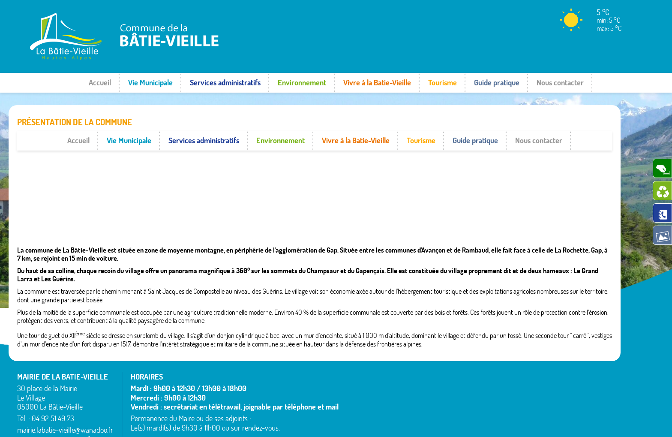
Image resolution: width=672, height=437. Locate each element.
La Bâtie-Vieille (460, 356)
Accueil (100, 82)
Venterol (544, 408)
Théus (542, 387)
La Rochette (456, 366)
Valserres (545, 397)
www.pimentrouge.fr (589, 422)
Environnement (302, 82)
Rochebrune (549, 356)
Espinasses (361, 403)
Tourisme (442, 82)
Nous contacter (560, 82)
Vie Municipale (150, 82)
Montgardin (455, 377)
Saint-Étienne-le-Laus (563, 377)
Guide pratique (496, 82)
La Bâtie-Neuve (367, 413)
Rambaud (453, 397)
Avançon (358, 382)
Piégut (449, 387)
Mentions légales (531, 422)
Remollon (452, 408)
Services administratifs (225, 82)
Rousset (544, 366)
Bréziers (357, 393)
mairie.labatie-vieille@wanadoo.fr (65, 410)
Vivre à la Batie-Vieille (377, 82)
